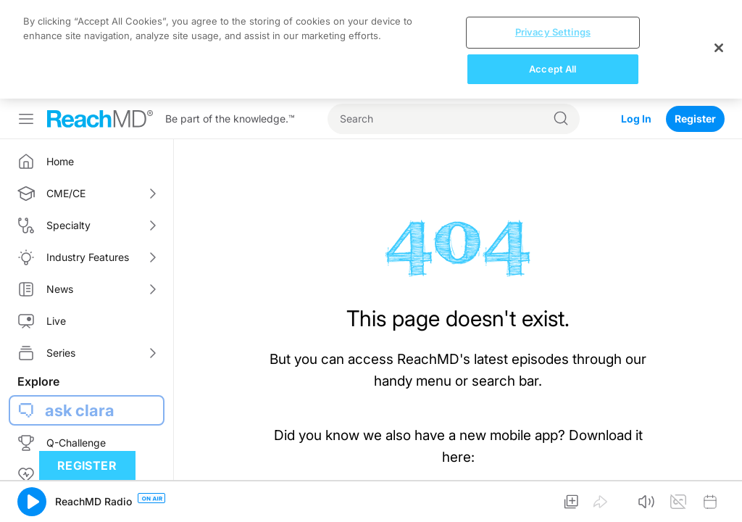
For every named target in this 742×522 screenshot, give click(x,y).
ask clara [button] (79, 410)
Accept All (552, 69)
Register (695, 118)
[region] (371, 49)
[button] (31, 501)
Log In (636, 118)
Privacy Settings (553, 32)
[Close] (719, 48)
